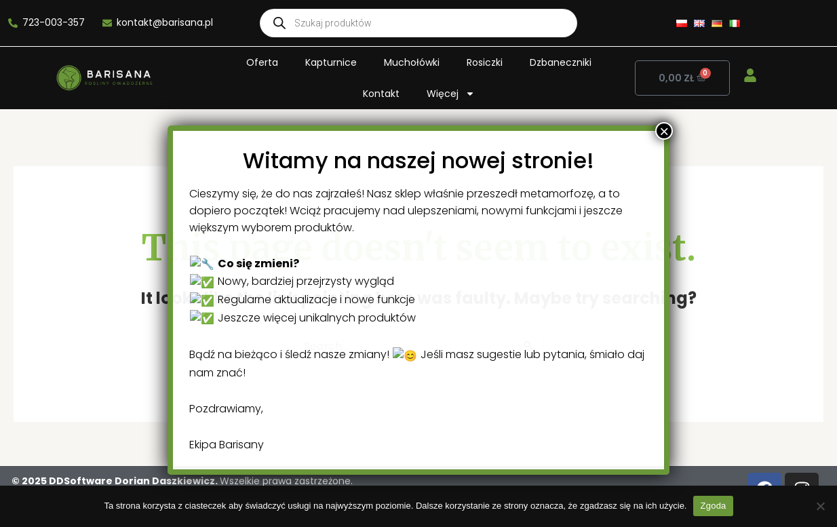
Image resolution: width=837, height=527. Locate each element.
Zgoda (713, 506)
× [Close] (544, 465)
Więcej (451, 93)
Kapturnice (331, 62)
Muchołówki (412, 62)
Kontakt (381, 93)
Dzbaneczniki (560, 62)
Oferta (262, 62)
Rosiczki (485, 62)
